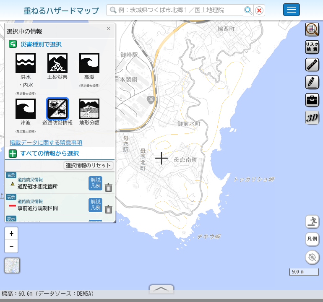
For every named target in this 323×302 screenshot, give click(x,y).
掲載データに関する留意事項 (46, 143)
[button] (11, 237)
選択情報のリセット (88, 165)
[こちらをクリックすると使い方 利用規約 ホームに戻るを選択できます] (291, 9)
